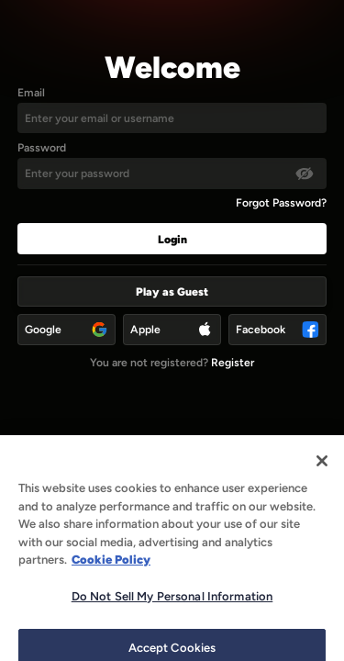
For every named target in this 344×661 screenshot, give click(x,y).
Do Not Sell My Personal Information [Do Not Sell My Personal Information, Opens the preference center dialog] (172, 605)
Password (41, 147)
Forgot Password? (281, 202)
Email (31, 92)
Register (232, 362)
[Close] (322, 470)
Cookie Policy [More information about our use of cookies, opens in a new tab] (111, 569)
